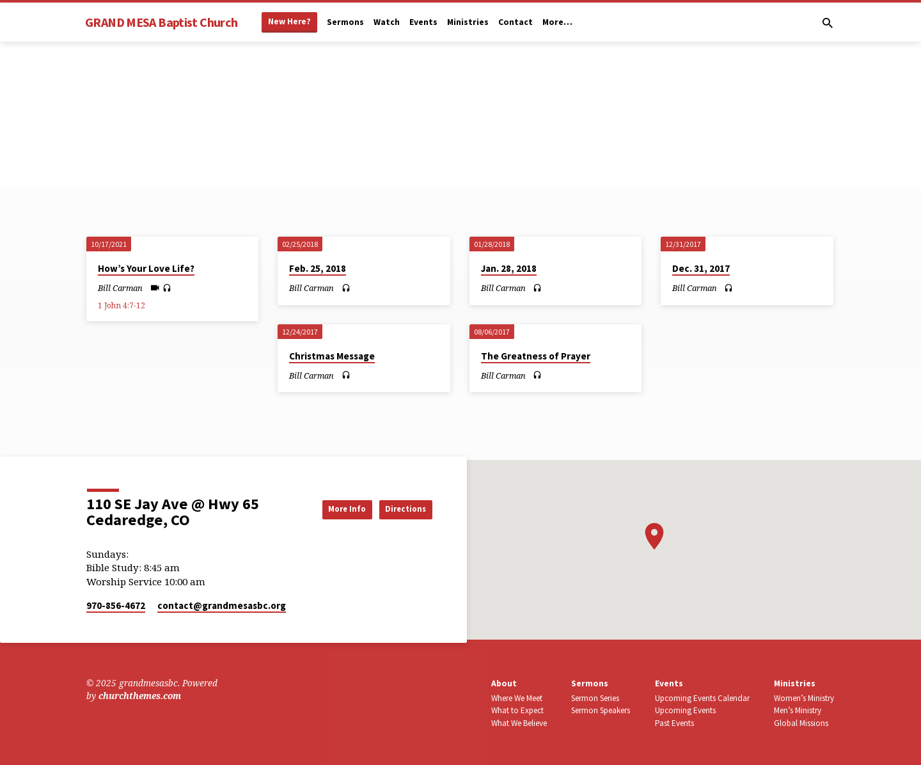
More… (557, 22)
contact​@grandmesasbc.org (221, 605)
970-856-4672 (115, 605)
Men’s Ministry (797, 710)
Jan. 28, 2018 (509, 268)
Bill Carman (120, 288)
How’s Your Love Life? (146, 268)
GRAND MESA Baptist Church (161, 22)
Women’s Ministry (804, 698)
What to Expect (517, 710)
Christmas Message (332, 356)
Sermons (345, 22)
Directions (400, 508)
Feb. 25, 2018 (317, 268)
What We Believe (519, 723)
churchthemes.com (139, 696)
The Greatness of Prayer (535, 356)
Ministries (468, 22)
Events (423, 22)
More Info (328, 508)
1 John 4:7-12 (121, 305)
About (504, 683)
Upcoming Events (685, 710)
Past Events (674, 723)
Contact (515, 22)
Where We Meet (516, 698)
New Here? (289, 21)
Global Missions (801, 723)
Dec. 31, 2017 (701, 268)
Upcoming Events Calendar (702, 698)
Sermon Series (595, 698)
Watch (387, 22)
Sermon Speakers (600, 710)
